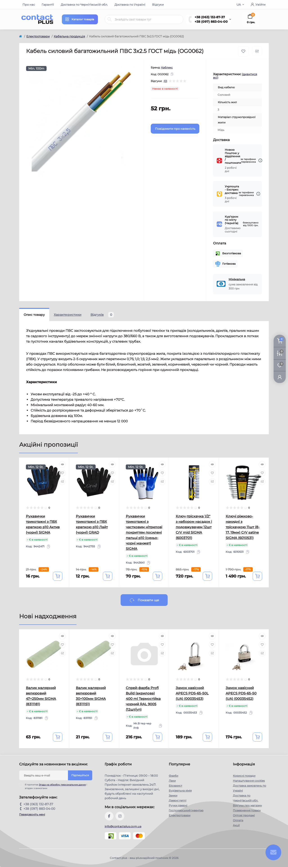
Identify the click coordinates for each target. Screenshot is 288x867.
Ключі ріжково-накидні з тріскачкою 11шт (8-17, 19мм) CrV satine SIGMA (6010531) (243, 527)
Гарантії (48, 4)
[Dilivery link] (260, 160)
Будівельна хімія (180, 790)
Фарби (173, 775)
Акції (236, 825)
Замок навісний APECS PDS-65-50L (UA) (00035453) (192, 693)
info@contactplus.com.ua (123, 826)
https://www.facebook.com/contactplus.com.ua (109, 816)
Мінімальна (237, 279)
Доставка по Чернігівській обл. (84, 4)
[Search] (110, 19)
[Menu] (80, 19)
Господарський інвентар (186, 810)
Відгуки (158, 4)
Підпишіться (80, 775)
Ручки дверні (178, 805)
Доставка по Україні (130, 4)
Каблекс (167, 67)
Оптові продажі (244, 815)
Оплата (238, 820)
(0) (165, 81)
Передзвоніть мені (32, 814)
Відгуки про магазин (247, 805)
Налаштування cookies (249, 780)
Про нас (28, 4)
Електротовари (38, 36)
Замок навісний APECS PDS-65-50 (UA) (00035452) (241, 693)
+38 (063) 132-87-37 (210, 17)
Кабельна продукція (69, 36)
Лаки (172, 780)
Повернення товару (247, 810)
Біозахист (175, 785)
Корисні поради (244, 775)
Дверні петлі (177, 800)
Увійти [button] (258, 4)
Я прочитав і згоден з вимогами (56, 786)
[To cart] (57, 576)
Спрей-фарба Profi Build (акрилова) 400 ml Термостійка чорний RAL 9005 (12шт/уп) (143, 699)
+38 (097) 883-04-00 (211, 22)
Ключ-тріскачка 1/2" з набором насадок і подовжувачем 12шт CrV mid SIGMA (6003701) (194, 527)
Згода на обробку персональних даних (62, 784)
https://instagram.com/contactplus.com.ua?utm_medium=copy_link (120, 816)
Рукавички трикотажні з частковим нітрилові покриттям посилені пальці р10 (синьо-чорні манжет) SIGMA (144, 532)
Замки (173, 795)
